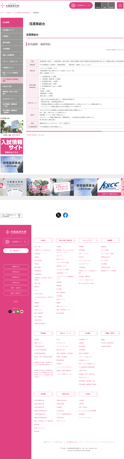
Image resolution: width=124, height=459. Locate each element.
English (16, 301)
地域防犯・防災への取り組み (10, 92)
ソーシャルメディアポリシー (106, 442)
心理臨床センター (8, 67)
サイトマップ (90, 442)
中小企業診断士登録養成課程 (22, 12)
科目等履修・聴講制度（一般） (10, 105)
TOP (2, 12)
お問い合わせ (59, 442)
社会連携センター (8, 30)
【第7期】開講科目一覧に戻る (35, 135)
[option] (62, 187)
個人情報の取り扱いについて (75, 442)
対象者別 (98, 7)
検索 (105, 7)
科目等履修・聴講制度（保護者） (10, 111)
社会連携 (8, 12)
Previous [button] (4, 187)
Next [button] (120, 187)
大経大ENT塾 (7, 86)
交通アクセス (47, 442)
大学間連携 (6, 49)
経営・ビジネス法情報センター (10, 74)
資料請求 (111, 7)
